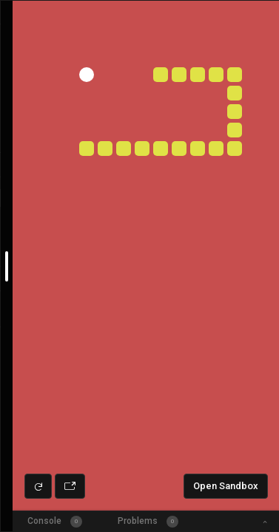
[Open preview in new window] (70, 486)
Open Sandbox (225, 485)
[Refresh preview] (38, 486)
